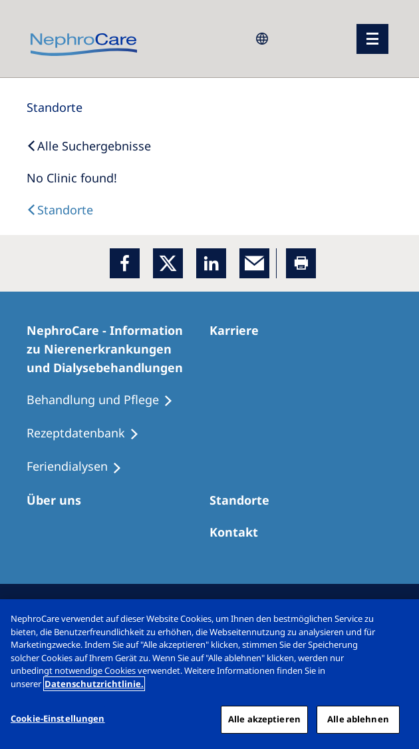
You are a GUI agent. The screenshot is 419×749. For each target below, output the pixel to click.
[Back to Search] (89, 145)
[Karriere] (240, 330)
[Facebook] (125, 263)
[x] (168, 263)
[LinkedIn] (211, 263)
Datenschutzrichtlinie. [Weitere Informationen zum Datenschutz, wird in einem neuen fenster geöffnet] (94, 684)
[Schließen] (397, 620)
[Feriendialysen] (80, 467)
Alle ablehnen (358, 719)
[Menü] (372, 39)
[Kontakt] (240, 532)
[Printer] (301, 263)
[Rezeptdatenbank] (89, 433)
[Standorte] (54, 107)
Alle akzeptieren (264, 719)
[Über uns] (60, 500)
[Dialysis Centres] (60, 209)
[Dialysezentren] (245, 500)
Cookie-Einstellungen (58, 718)
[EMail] (254, 263)
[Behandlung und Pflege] (106, 400)
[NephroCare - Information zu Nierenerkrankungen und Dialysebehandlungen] (118, 349)
